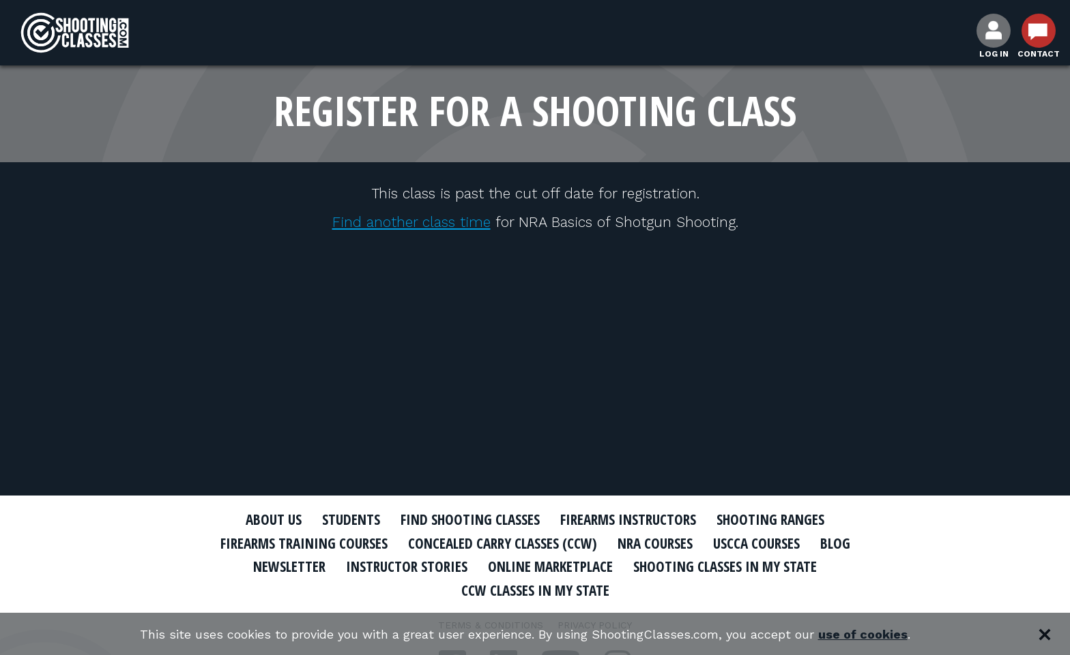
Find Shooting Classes (470, 519)
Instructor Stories (406, 566)
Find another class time (411, 221)
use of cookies (863, 634)
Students (351, 519)
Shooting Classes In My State (725, 566)
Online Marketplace (550, 566)
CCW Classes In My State (535, 590)
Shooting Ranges (770, 519)
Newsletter (289, 566)
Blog (835, 543)
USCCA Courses (756, 543)
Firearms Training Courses (304, 543)
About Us (274, 519)
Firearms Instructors (628, 519)
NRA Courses (655, 543)
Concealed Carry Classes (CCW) (502, 543)
